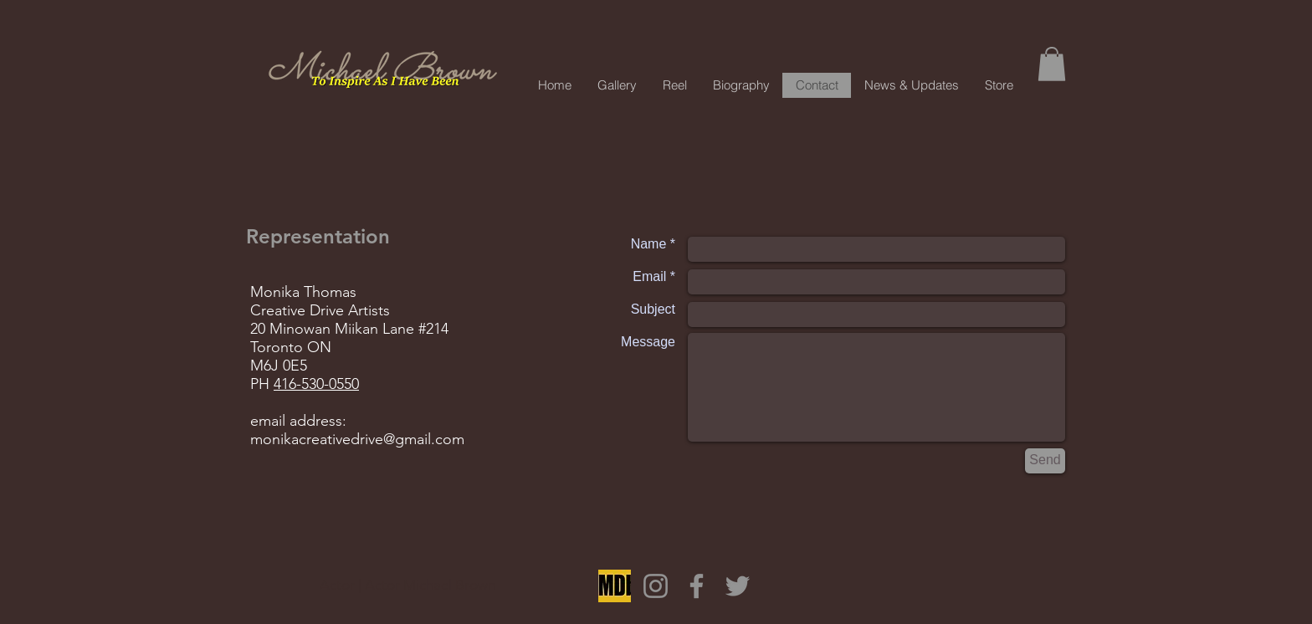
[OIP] (614, 586)
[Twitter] (737, 586)
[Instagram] (655, 586)
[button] (1052, 64)
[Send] (1045, 460)
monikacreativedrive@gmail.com (357, 439)
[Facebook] (696, 586)
